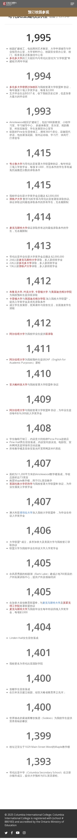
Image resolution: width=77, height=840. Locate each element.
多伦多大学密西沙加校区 (23, 87)
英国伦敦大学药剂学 (21, 483)
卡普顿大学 (41, 292)
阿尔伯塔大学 (17, 334)
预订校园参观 (38, 12)
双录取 (49, 334)
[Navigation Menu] (72, 3)
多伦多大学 (15, 58)
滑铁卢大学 (15, 199)
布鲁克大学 (15, 292)
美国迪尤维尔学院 (61, 292)
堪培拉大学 (26, 512)
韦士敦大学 (15, 163)
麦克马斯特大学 (18, 228)
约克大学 (29, 292)
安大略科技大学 (18, 384)
